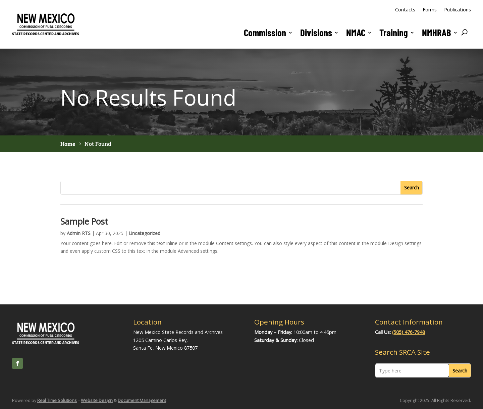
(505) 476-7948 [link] (408, 332)
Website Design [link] (97, 400)
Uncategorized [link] (144, 233)
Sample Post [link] (85, 221)
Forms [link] (430, 9)
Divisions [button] (316, 32)
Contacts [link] (405, 9)
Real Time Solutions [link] (57, 400)
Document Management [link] (142, 400)
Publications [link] (457, 9)
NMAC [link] (355, 32)
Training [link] (393, 32)
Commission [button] (265, 32)
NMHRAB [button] (436, 32)
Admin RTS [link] (79, 233)
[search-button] (464, 32)
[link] (45, 35)
